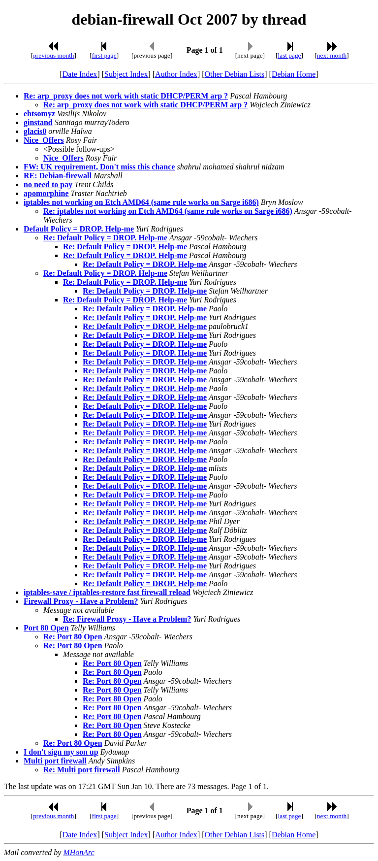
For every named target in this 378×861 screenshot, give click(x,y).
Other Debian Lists (235, 74)
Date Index (80, 74)
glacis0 (35, 131)
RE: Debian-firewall (58, 175)
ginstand (38, 122)
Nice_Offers (44, 140)
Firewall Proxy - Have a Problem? (81, 601)
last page (289, 55)
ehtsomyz (39, 113)
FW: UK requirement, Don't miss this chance (99, 167)
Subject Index (126, 74)
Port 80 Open (46, 628)
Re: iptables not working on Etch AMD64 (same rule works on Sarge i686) (167, 211)
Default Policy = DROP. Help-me (79, 229)
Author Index (176, 74)
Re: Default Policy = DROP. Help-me (105, 237)
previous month (53, 55)
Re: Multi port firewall (81, 769)
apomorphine (46, 193)
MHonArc (78, 852)
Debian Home (293, 74)
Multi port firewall (55, 761)
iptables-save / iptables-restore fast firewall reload (107, 592)
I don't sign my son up (61, 752)
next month (331, 55)
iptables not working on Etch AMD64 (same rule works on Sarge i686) (141, 202)
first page (104, 55)
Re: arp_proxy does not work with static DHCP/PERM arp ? (126, 96)
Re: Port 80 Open (72, 636)
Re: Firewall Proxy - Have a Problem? (127, 619)
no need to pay (48, 184)
